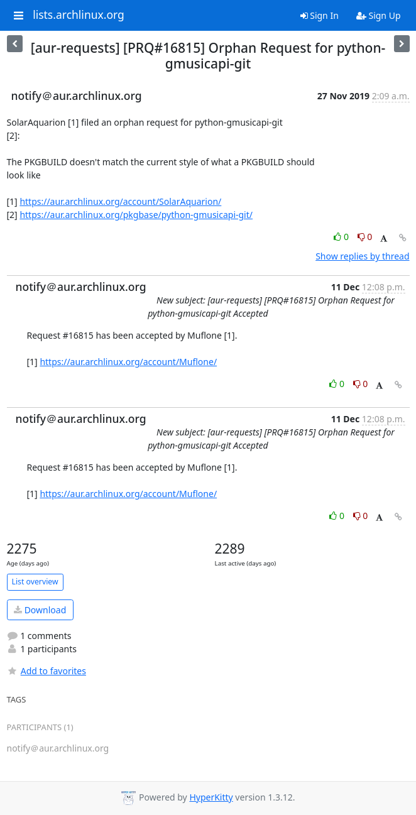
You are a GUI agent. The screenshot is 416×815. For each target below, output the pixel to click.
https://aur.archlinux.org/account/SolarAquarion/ (120, 201)
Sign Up (378, 15)
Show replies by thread (362, 256)
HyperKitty (211, 797)
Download (40, 610)
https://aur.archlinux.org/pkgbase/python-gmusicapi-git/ (136, 215)
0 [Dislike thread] (365, 237)
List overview (35, 581)
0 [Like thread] (342, 237)
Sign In (319, 15)
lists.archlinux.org (78, 15)
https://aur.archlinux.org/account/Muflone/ (128, 362)
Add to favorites (46, 671)
